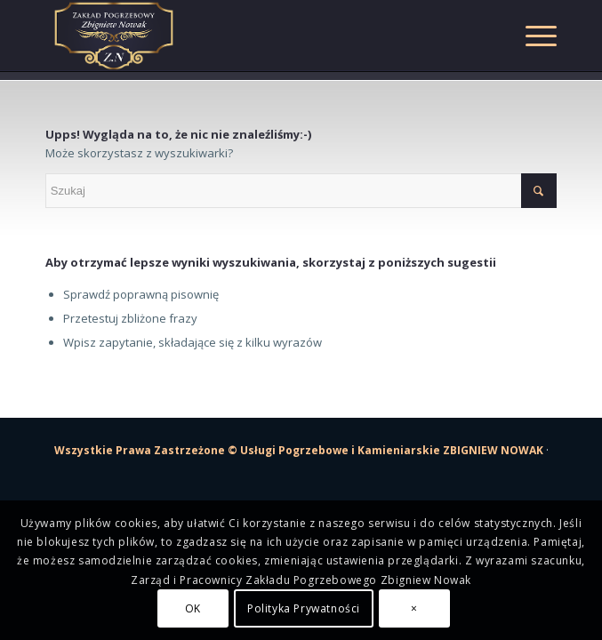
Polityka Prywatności (303, 608)
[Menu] (532, 35)
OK (193, 608)
